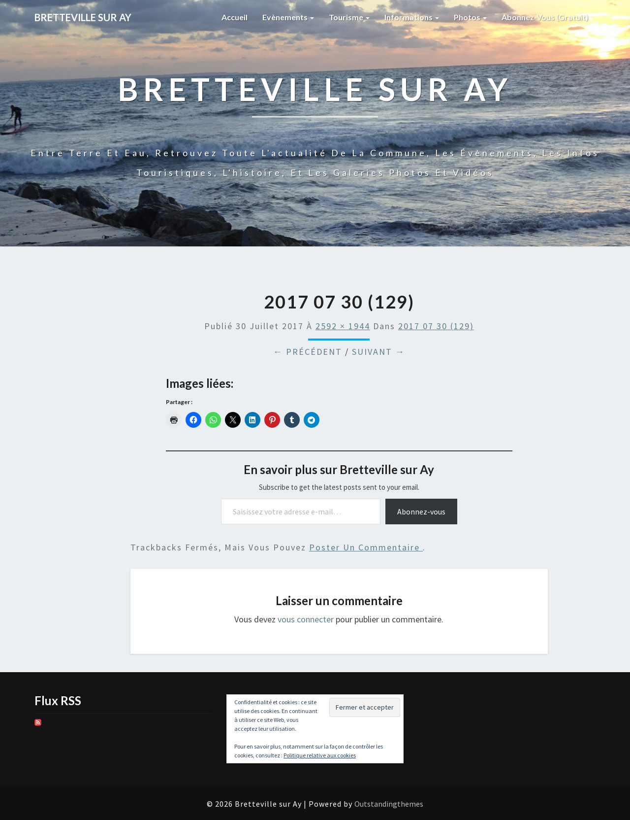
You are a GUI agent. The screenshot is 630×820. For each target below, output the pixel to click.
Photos (470, 17)
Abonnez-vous (421, 511)
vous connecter (306, 619)
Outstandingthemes (388, 804)
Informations (411, 17)
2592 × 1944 (342, 326)
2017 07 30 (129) (436, 326)
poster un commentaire (366, 547)
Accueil (234, 17)
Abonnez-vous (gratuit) (545, 17)
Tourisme (349, 17)
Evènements (288, 17)
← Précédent (307, 351)
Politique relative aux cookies (320, 755)
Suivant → (378, 351)
